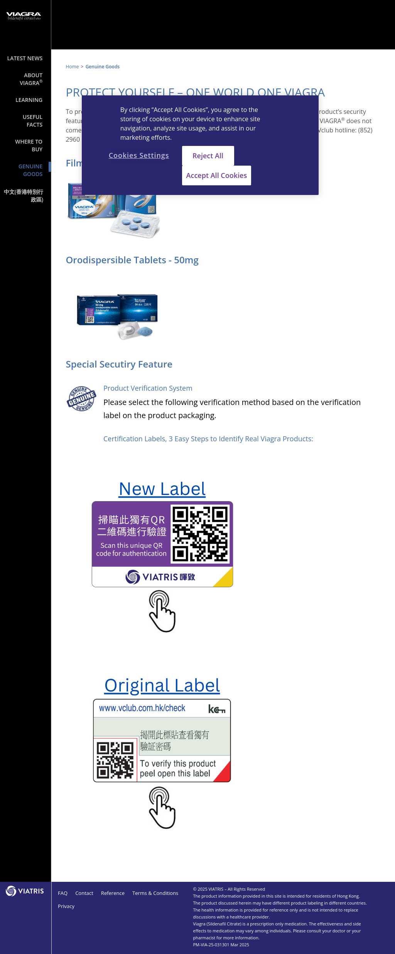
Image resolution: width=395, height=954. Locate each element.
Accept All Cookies (216, 175)
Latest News (25, 58)
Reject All (207, 155)
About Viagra (31, 78)
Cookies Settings (139, 155)
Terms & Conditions (155, 893)
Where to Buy (28, 145)
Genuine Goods (30, 170)
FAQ (63, 893)
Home (72, 66)
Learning (28, 99)
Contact (84, 893)
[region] (200, 145)
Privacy (66, 906)
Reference (113, 893)
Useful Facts (32, 120)
